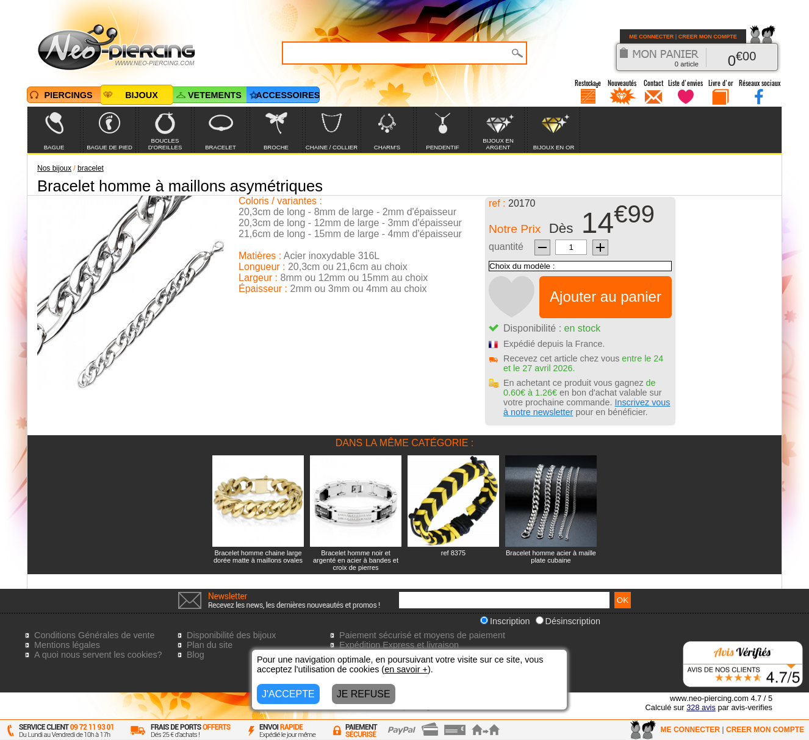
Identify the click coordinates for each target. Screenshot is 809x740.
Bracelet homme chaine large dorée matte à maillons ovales (258, 556)
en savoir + (406, 669)
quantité (506, 246)
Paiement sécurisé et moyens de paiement (422, 635)
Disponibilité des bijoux (231, 635)
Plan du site (209, 645)
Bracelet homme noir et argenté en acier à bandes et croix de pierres (355, 560)
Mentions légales (67, 645)
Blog (195, 655)
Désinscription (568, 621)
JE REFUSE (363, 694)
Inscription (505, 621)
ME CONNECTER (651, 37)
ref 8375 (453, 553)
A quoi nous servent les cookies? (98, 655)
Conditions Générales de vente (94, 635)
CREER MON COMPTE (707, 37)
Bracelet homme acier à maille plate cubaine (551, 556)
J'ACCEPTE (288, 694)
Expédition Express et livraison (399, 645)
